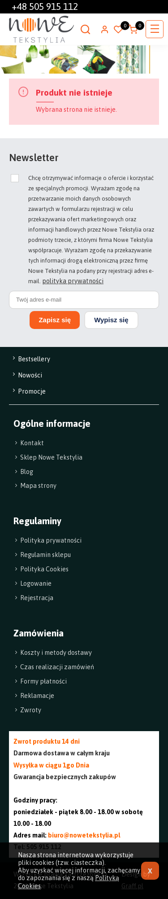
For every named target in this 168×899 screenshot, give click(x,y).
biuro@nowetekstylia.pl (84, 835)
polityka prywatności (72, 281)
